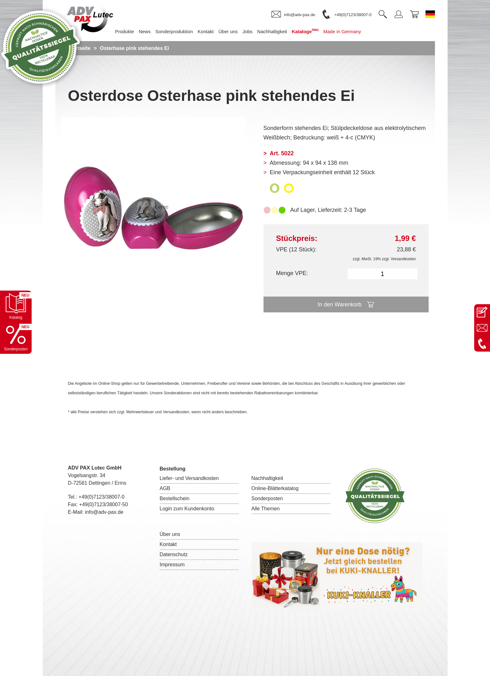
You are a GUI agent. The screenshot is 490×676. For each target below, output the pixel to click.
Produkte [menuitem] (129, 31)
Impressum (172, 564)
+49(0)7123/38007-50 (103, 504)
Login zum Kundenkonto (187, 508)
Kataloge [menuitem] (310, 31)
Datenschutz (174, 554)
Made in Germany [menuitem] (347, 31)
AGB (165, 488)
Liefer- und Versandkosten (189, 478)
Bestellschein (174, 498)
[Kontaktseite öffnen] (482, 312)
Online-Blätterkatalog (275, 488)
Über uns (170, 534)
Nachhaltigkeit (267, 478)
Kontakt (168, 544)
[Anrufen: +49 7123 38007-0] (482, 344)
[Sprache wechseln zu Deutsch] (430, 14)
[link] (293, 14)
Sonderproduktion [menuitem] (179, 31)
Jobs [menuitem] (252, 31)
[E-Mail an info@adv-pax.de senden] (482, 328)
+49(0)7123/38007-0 (101, 497)
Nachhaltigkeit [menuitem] (277, 31)
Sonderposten (267, 498)
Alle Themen (265, 508)
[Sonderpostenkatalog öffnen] (16, 338)
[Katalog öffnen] (16, 306)
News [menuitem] (150, 31)
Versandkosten (403, 259)
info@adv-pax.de (104, 512)
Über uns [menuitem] (233, 31)
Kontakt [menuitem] (210, 31)
